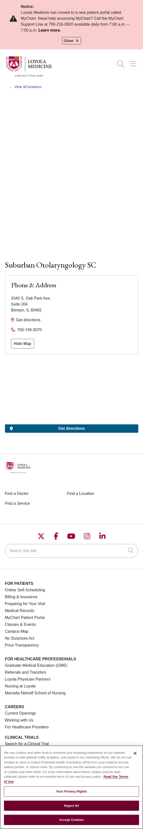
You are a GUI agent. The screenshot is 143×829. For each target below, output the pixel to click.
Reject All (71, 806)
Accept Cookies (71, 820)
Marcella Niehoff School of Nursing (35, 693)
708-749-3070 (29, 330)
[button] (134, 62)
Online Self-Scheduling (25, 590)
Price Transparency (22, 645)
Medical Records (19, 611)
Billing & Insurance (21, 597)
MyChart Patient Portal (25, 617)
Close (71, 41)
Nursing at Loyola (20, 686)
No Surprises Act (19, 638)
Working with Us (19, 720)
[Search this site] (71, 551)
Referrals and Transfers (25, 672)
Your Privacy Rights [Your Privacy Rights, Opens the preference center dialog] (71, 791)
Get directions (28, 320)
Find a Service (17, 503)
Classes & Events (20, 624)
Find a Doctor (17, 493)
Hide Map (22, 344)
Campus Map (16, 631)
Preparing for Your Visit (25, 604)
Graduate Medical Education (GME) (36, 665)
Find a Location (80, 493)
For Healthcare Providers (27, 727)
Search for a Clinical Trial (27, 744)
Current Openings (20, 713)
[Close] (135, 753)
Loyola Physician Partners (28, 679)
